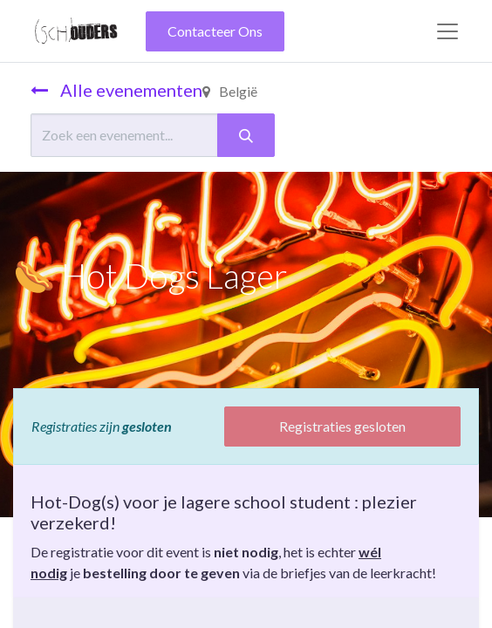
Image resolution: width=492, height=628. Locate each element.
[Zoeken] (246, 135)
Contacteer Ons (215, 31)
